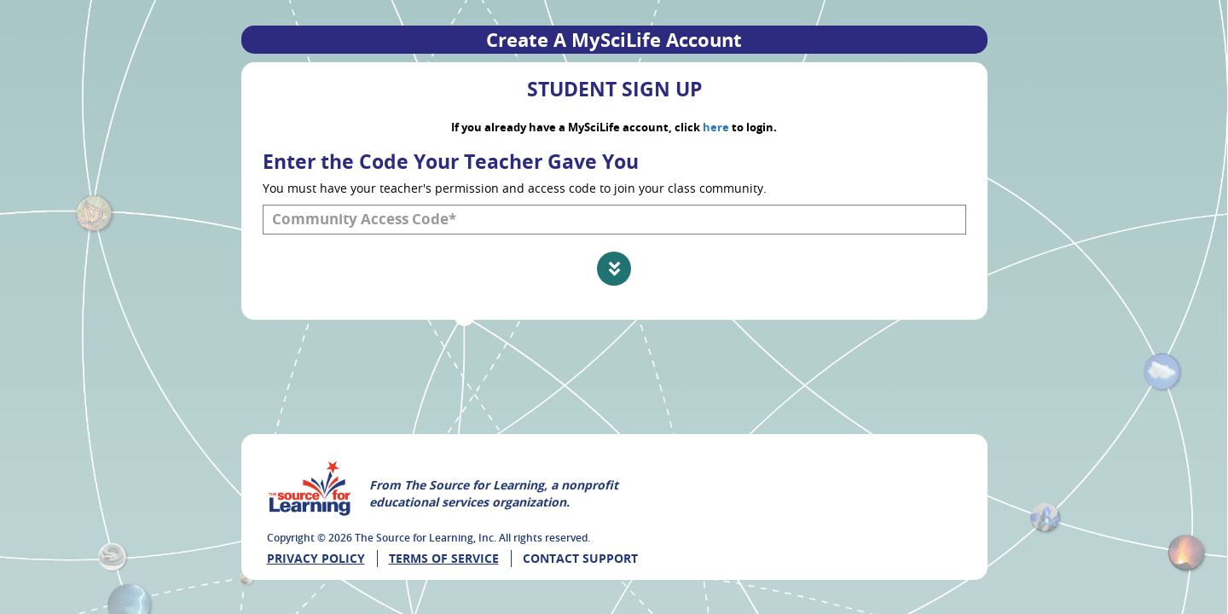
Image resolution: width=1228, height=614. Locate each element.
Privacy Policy (316, 558)
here (716, 127)
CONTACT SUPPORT (580, 558)
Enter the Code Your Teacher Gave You (451, 161)
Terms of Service (444, 558)
